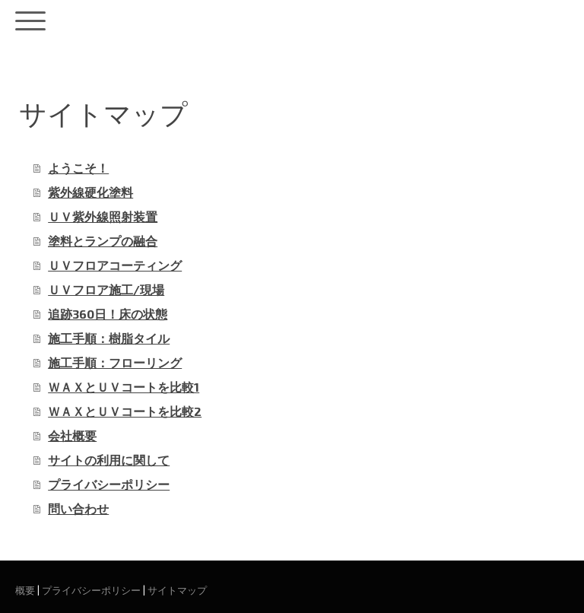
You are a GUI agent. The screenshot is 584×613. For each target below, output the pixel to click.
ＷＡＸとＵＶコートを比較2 (125, 411)
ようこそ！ (78, 167)
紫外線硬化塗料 (90, 192)
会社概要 (72, 435)
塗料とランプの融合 (102, 240)
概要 (25, 590)
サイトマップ (177, 590)
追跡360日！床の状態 (107, 313)
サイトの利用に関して (109, 460)
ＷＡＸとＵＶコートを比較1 (123, 387)
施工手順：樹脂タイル (109, 338)
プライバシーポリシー (109, 484)
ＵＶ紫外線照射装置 (102, 216)
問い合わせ (78, 508)
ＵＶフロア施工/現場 (106, 289)
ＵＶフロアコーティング (115, 265)
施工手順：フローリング (115, 362)
